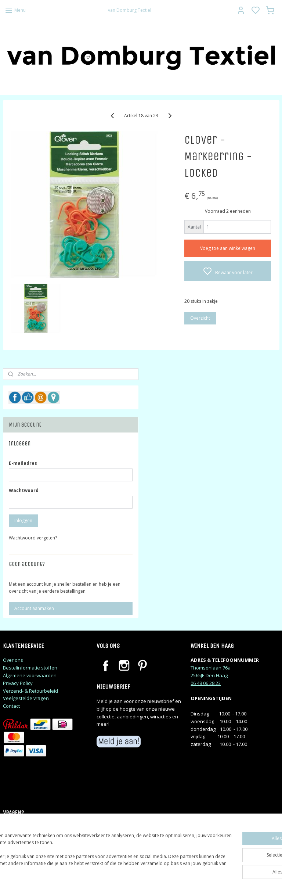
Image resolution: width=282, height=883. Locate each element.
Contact (11, 706)
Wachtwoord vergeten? (33, 538)
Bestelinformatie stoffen (30, 667)
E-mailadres (23, 463)
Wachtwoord (24, 490)
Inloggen (23, 520)
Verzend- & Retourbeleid (30, 691)
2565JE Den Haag (209, 675)
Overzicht (200, 318)
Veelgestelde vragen (26, 698)
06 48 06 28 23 (206, 683)
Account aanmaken (34, 608)
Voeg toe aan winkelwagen (227, 248)
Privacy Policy (18, 683)
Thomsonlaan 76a (211, 667)
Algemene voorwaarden (30, 675)
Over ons (13, 660)
